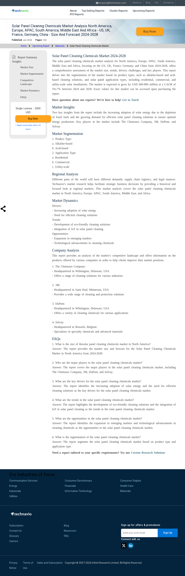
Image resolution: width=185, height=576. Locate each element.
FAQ (66, 535)
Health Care (126, 485)
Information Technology (78, 491)
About (73, 10)
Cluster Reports (118, 10)
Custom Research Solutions (148, 452)
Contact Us (15, 530)
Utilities (13, 496)
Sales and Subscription (50, 562)
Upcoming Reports (144, 10)
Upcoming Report (40, 46)
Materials (60, 46)
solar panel (97, 79)
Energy (13, 485)
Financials (70, 485)
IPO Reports (77, 14)
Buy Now (149, 31)
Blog (66, 525)
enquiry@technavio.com (111, 2)
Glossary (14, 535)
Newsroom (70, 530)
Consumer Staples (130, 480)
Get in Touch (130, 99)
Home (24, 46)
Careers (13, 541)
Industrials (15, 491)
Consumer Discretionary (78, 480)
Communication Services (23, 480)
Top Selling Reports (93, 10)
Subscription (16, 525)
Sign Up (167, 532)
